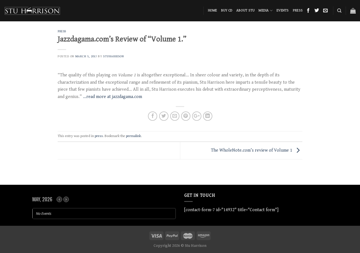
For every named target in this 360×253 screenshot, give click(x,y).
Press (298, 10)
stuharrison (113, 56)
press (62, 31)
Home (212, 10)
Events (282, 10)
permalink (133, 136)
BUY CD (227, 10)
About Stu (245, 10)
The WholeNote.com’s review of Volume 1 (256, 150)
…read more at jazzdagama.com (112, 96)
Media (265, 10)
